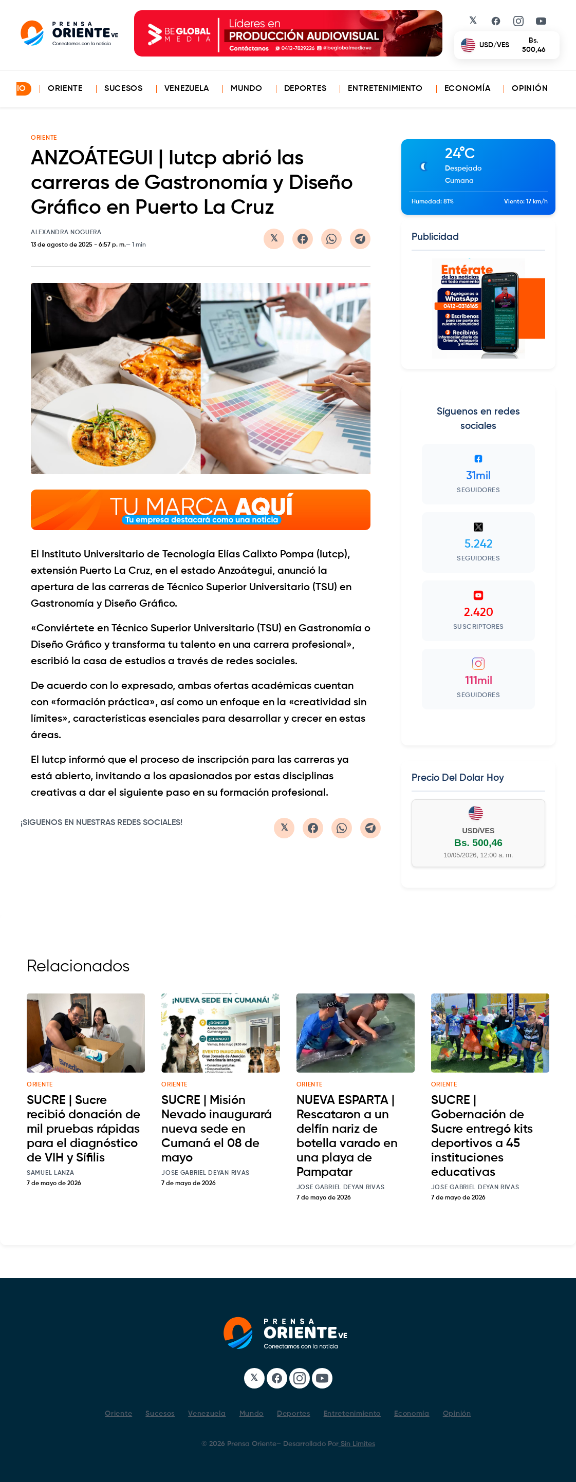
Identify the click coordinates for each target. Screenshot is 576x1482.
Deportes (305, 89)
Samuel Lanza (50, 1173)
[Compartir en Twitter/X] (274, 239)
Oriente (65, 89)
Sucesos (123, 89)
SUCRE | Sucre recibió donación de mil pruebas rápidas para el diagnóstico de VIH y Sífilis (83, 1129)
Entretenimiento (385, 89)
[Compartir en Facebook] (302, 239)
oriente (40, 1085)
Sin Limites (357, 1444)
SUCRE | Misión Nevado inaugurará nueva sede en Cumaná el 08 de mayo (216, 1129)
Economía (467, 89)
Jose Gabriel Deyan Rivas (205, 1173)
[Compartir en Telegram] (360, 239)
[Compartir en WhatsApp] (331, 239)
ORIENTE (44, 138)
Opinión (530, 89)
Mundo (247, 89)
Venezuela (186, 89)
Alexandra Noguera (66, 233)
